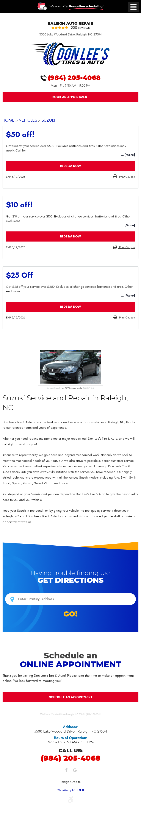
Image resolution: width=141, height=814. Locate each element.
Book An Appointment (70, 97)
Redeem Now (70, 166)
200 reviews (80, 28)
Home (8, 120)
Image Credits (70, 781)
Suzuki (48, 120)
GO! (70, 614)
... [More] (128, 155)
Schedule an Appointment (70, 697)
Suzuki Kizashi (54, 388)
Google (75, 771)
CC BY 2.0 (88, 388)
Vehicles (28, 120)
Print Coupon (126, 177)
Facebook (66, 771)
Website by (70, 790)
